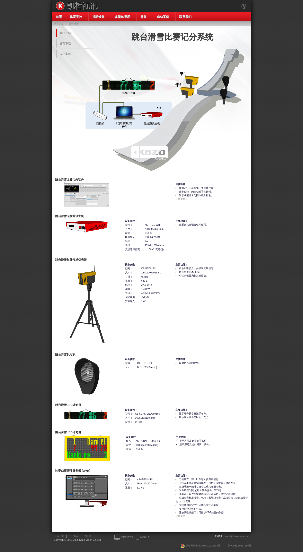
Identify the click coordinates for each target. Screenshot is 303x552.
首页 (59, 16)
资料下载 (65, 43)
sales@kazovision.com (236, 536)
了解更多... (181, 199)
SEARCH (59, 536)
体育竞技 (76, 16)
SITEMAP (74, 536)
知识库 (88, 536)
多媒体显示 (122, 16)
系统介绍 (65, 33)
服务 (143, 16)
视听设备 (98, 16)
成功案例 (163, 16)
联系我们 (185, 16)
